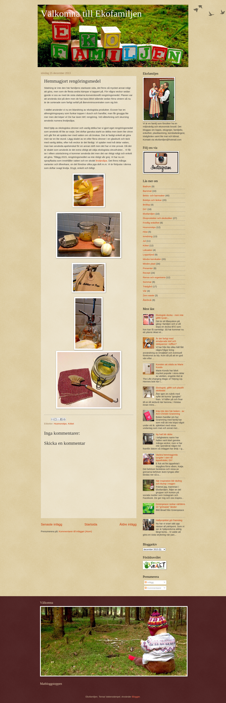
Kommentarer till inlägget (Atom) (75, 531)
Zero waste (148, 295)
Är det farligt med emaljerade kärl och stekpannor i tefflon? (166, 341)
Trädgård (147, 286)
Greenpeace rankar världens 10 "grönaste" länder (170, 505)
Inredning (147, 236)
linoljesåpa (101, 160)
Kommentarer (153, 588)
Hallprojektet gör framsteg (169, 520)
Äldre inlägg (128, 524)
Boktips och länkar (152, 200)
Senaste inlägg (51, 524)
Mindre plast (149, 264)
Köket (71, 423)
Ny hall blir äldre (164, 434)
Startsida (90, 524)
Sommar (147, 282)
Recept (146, 273)
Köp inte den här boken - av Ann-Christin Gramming (170, 412)
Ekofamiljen (149, 214)
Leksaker (147, 250)
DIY (145, 209)
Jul (144, 241)
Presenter (148, 268)
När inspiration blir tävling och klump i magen (169, 482)
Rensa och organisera (154, 277)
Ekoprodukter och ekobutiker (157, 218)
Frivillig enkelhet (151, 223)
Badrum (147, 186)
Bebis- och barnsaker (154, 195)
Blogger (136, 696)
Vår (144, 291)
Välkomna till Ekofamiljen (91, 13)
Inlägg (149, 582)
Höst (145, 232)
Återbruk (147, 300)
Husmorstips (60, 423)
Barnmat (147, 191)
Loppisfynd (148, 254)
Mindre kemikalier (152, 259)
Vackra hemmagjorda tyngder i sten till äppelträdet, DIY (167, 458)
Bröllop (146, 204)
